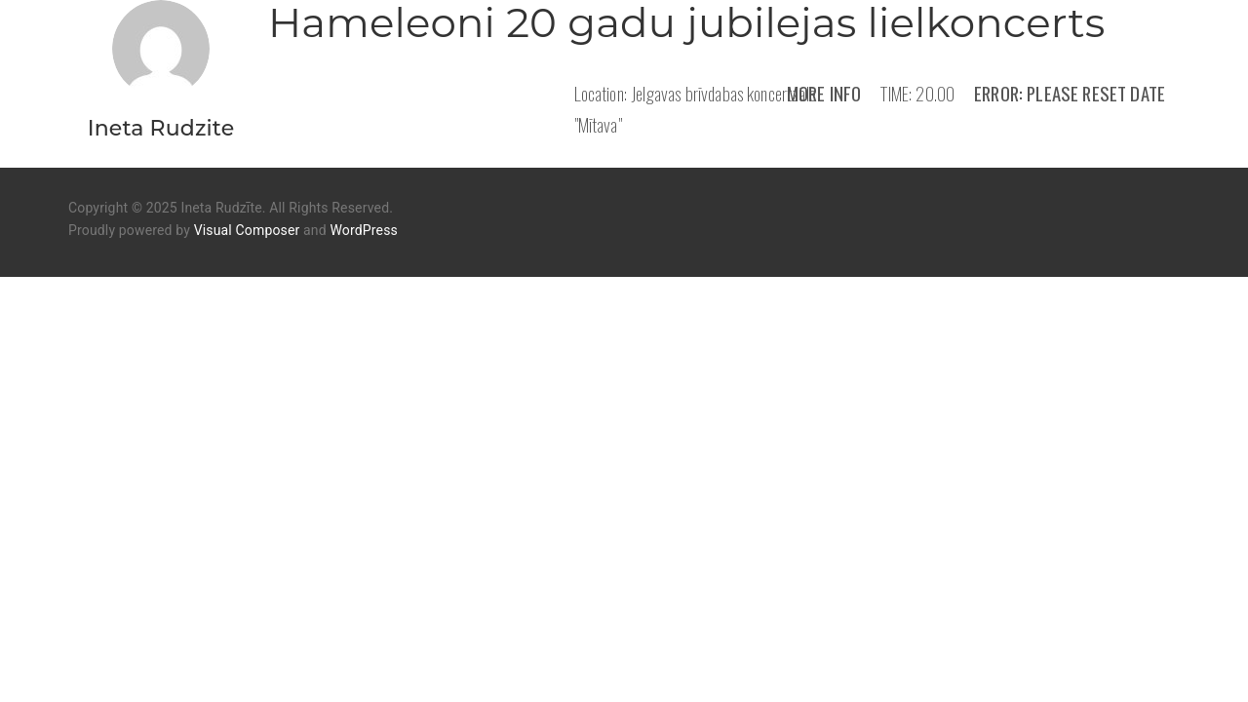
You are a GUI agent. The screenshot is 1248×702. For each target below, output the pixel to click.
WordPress (363, 230)
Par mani (482, 656)
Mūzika (579, 656)
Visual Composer (247, 230)
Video (661, 656)
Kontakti (860, 656)
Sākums (382, 656)
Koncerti (753, 656)
